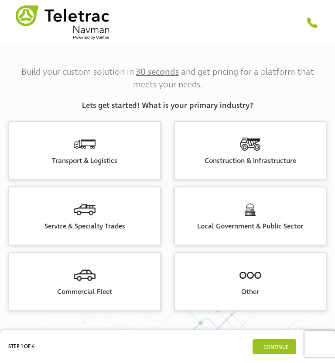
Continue (276, 347)
